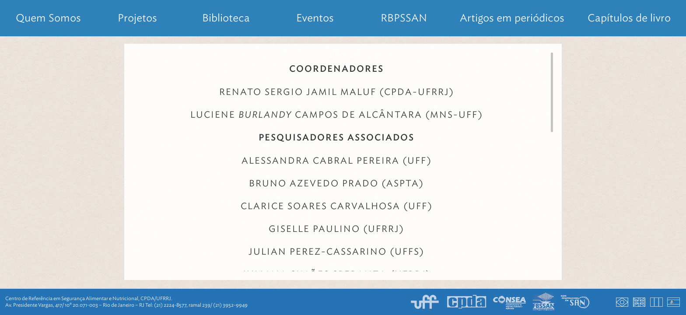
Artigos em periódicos (512, 18)
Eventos (315, 18)
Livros (343, 54)
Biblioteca (226, 18)
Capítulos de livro (629, 18)
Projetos (137, 18)
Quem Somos (48, 18)
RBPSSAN (404, 18)
